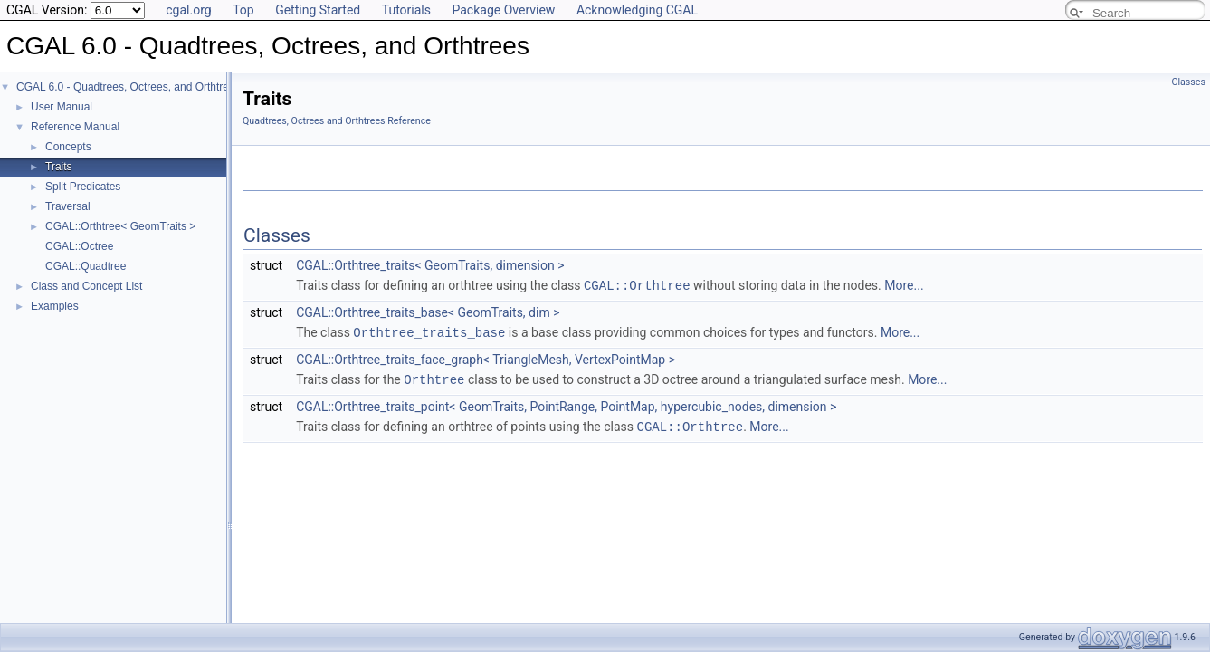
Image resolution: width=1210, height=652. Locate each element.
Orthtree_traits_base (429, 331)
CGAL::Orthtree (637, 284)
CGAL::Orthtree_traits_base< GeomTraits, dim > (427, 311)
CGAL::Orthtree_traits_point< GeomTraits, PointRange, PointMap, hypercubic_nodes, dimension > (566, 404)
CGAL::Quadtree (85, 266)
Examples (55, 306)
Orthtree (434, 377)
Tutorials (406, 10)
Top (243, 10)
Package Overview (503, 10)
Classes (1188, 82)
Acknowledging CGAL (637, 10)
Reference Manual (75, 126)
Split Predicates (82, 186)
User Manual (61, 107)
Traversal (68, 206)
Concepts (68, 146)
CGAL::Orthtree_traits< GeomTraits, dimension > (430, 265)
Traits (58, 166)
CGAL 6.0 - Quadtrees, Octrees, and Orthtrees (128, 87)
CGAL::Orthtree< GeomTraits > (120, 226)
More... (903, 285)
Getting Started (317, 10)
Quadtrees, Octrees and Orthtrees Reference (337, 121)
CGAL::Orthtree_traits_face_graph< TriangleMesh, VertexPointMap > (485, 357)
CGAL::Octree (79, 246)
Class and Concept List (86, 286)
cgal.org (188, 10)
